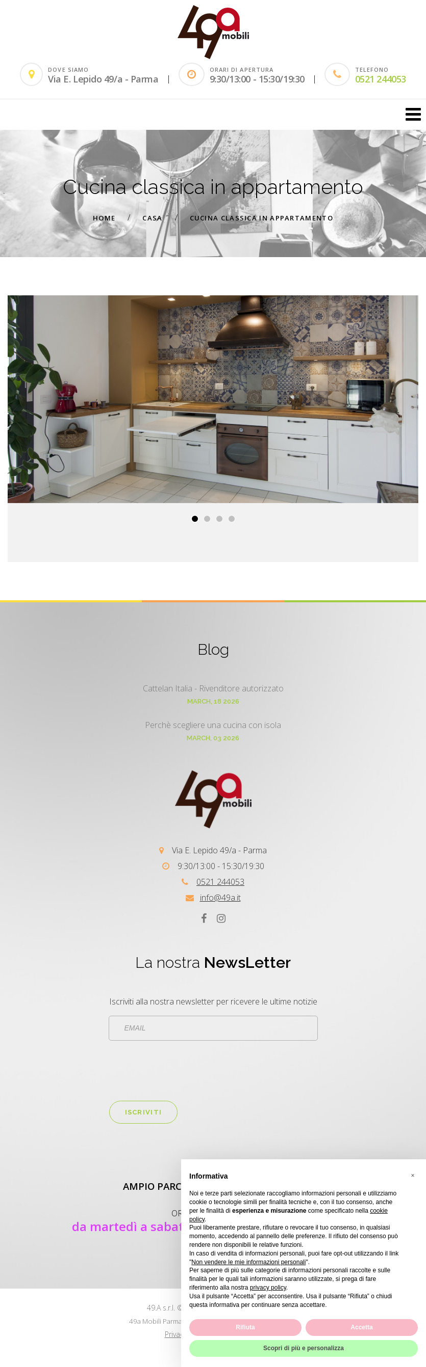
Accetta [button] (361, 1327)
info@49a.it (220, 897)
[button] (195, 519)
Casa (152, 217)
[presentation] (186, 1071)
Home (104, 217)
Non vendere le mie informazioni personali (248, 1262)
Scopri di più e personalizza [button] (303, 1348)
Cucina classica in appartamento (261, 217)
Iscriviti (143, 1112)
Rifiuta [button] (245, 1327)
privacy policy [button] (268, 1287)
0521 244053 (380, 79)
